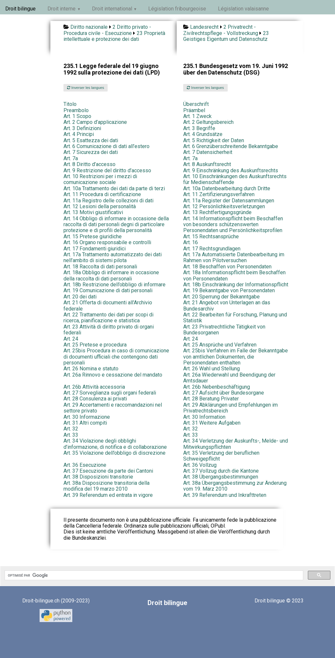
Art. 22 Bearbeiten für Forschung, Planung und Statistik (235, 318)
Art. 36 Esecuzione (84, 465)
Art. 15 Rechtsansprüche (211, 236)
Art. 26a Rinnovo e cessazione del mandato (112, 375)
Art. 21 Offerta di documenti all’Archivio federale (107, 305)
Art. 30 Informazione (86, 417)
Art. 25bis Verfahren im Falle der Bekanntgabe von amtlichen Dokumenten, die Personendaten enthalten (235, 356)
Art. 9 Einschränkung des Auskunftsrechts (230, 170)
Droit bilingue (20, 9)
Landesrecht (204, 27)
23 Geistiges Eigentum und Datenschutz (226, 36)
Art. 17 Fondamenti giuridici (94, 248)
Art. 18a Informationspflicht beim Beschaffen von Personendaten (234, 275)
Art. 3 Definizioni (82, 128)
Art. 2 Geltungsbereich (208, 122)
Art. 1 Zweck (197, 116)
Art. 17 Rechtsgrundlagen (211, 248)
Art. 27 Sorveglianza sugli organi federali (109, 393)
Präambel (194, 110)
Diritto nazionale (89, 27)
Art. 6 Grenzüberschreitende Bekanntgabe (230, 146)
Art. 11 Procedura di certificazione (102, 194)
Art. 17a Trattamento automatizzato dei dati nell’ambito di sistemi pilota (112, 257)
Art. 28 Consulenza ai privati (95, 399)
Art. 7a (70, 158)
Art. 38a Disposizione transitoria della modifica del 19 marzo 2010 (106, 486)
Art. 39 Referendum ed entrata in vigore (108, 495)
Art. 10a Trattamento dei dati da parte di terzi (114, 188)
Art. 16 (190, 242)
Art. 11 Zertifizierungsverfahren (219, 194)
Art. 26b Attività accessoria (94, 387)
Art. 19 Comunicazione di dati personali (107, 290)
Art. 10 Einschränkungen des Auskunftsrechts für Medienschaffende (235, 179)
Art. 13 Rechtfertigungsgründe (217, 212)
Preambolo (76, 110)
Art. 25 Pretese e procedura (95, 345)
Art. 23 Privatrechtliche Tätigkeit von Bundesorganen (224, 330)
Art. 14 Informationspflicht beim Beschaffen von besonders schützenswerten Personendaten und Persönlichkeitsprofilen (233, 224)
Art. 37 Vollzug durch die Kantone (221, 471)
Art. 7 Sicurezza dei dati (90, 152)
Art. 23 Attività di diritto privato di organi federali (108, 330)
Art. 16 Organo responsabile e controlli (107, 242)
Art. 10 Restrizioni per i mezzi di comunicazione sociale (100, 179)
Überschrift (196, 104)
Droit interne (61, 9)
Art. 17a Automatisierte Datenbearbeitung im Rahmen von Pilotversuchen (233, 257)
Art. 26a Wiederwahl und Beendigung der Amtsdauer (229, 378)
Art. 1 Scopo (77, 116)
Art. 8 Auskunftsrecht (207, 164)
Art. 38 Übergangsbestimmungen (220, 477)
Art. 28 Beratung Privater (211, 399)
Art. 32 (70, 429)
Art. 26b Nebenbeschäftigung (216, 387)
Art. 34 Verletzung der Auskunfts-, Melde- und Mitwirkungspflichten (235, 444)
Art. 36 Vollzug (200, 465)
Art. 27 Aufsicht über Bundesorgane (223, 393)
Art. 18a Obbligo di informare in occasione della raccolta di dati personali (111, 275)
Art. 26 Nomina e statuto (90, 368)
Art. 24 (70, 339)
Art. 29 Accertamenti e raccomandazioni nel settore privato (112, 408)
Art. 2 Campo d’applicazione (95, 122)
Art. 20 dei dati (80, 297)
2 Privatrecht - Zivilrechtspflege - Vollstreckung (220, 30)
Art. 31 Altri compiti (85, 423)
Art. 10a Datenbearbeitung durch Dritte (226, 188)
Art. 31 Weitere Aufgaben (211, 423)
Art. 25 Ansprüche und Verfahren (219, 345)
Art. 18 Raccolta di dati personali (100, 266)
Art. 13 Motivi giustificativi (93, 212)
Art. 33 (70, 435)
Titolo (70, 104)
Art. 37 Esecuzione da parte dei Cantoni (108, 471)
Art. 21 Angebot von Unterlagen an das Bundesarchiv (226, 305)
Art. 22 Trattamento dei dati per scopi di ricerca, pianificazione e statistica (108, 318)
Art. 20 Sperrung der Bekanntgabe (221, 297)
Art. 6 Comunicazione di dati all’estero (106, 146)
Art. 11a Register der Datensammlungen (228, 200)
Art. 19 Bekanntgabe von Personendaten (229, 290)
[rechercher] (153, 575)
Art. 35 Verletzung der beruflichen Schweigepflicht (221, 456)
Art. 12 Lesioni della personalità (99, 206)
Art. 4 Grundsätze (202, 134)
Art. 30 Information (204, 417)
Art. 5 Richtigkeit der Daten (213, 140)
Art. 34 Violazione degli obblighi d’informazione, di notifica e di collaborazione (115, 444)
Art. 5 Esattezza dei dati (90, 140)
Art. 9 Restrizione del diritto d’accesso (107, 170)
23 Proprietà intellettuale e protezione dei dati (114, 36)
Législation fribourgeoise (177, 9)
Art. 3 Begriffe (199, 128)
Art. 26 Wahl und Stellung (211, 368)
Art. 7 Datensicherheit (207, 152)
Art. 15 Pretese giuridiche (92, 236)
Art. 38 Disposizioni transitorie (98, 477)
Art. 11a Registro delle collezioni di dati (108, 200)
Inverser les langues (85, 88)
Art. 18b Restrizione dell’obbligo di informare (114, 284)
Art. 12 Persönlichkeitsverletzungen (224, 206)
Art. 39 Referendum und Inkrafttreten (224, 495)
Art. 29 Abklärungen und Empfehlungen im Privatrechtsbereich (230, 408)
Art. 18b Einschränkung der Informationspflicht (235, 284)
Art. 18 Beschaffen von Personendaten (227, 266)
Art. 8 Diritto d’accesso (89, 164)
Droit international (112, 9)
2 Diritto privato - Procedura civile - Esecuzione (107, 30)
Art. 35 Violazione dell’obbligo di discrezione (114, 453)
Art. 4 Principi (78, 134)
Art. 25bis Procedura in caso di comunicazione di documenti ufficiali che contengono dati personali (116, 356)
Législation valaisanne (243, 9)
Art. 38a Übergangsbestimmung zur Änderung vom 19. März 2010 (235, 486)
